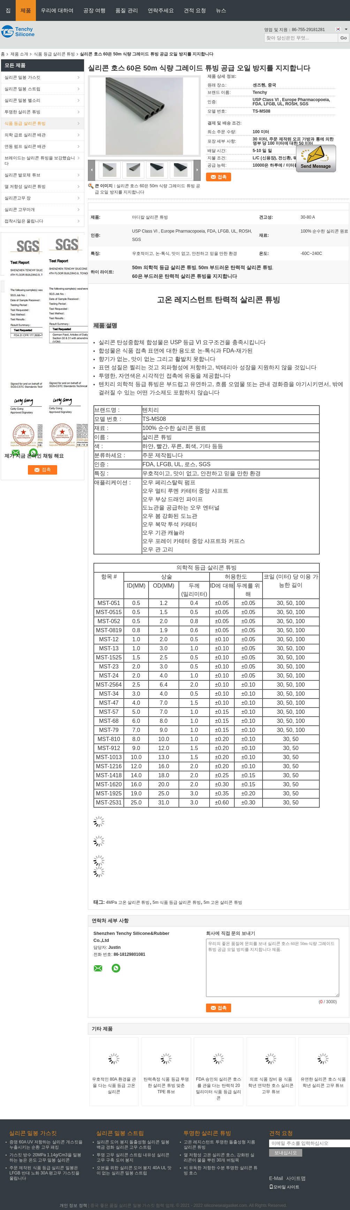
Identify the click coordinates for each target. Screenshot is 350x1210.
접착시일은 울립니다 (24, 221)
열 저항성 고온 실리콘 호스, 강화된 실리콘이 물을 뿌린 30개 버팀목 (219, 1157)
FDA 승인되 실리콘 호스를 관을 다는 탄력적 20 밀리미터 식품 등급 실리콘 (218, 1089)
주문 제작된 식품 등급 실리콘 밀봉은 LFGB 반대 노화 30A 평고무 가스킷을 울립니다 (44, 1173)
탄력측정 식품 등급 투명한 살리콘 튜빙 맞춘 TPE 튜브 (166, 1085)
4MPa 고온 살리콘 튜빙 (128, 902)
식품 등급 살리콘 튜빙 (54, 54)
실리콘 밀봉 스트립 (22, 88)
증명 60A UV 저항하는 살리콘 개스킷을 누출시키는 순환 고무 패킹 (46, 1145)
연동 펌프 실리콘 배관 (25, 146)
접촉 (222, 177)
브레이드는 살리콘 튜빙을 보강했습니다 (40, 161)
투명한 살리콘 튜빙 (22, 111)
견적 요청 (195, 10)
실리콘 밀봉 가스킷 (22, 77)
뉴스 (221, 10)
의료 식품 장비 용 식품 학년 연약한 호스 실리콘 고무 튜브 (271, 1085)
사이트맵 (296, 1178)
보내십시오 (285, 1152)
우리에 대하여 (57, 10)
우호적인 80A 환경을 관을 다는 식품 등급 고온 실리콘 (114, 1085)
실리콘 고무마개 (20, 209)
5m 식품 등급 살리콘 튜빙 (177, 902)
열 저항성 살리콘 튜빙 (25, 186)
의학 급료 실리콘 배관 (25, 135)
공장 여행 (94, 10)
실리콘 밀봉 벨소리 (22, 100)
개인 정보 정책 (73, 1205)
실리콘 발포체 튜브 (22, 175)
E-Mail (276, 1178)
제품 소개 (19, 54)
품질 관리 (126, 10)
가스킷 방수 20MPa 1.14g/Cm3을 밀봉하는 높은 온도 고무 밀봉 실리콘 (45, 1157)
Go (343, 37)
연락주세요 (161, 10)
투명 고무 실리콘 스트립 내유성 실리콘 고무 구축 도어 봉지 (133, 1157)
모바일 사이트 (284, 1187)
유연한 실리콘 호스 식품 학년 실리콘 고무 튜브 (323, 1082)
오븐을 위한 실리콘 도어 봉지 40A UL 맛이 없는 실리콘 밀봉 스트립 (134, 1170)
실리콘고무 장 (18, 198)
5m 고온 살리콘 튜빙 (223, 902)
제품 (26, 10)
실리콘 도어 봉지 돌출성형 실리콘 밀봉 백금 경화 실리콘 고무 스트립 (133, 1145)
